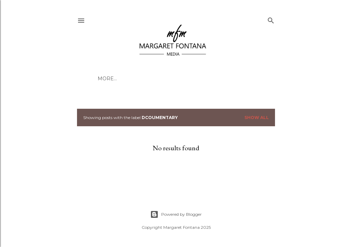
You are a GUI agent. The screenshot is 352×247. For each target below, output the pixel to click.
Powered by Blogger (176, 214)
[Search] (271, 19)
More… (107, 78)
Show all (256, 117)
